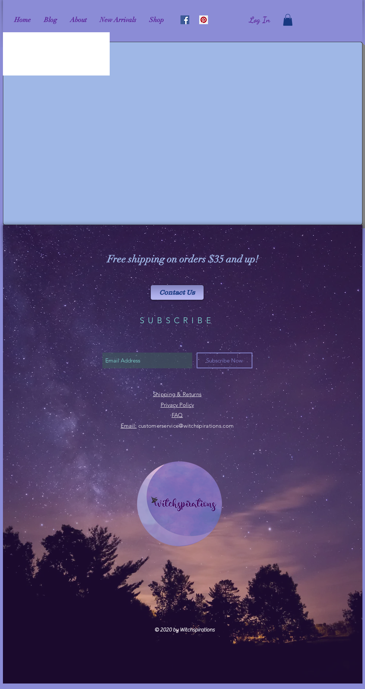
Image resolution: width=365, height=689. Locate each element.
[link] (288, 20)
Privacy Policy (177, 404)
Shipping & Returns (177, 394)
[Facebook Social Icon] (184, 19)
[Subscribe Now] (224, 360)
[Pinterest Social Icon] (203, 19)
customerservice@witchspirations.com (186, 425)
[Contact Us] (177, 292)
